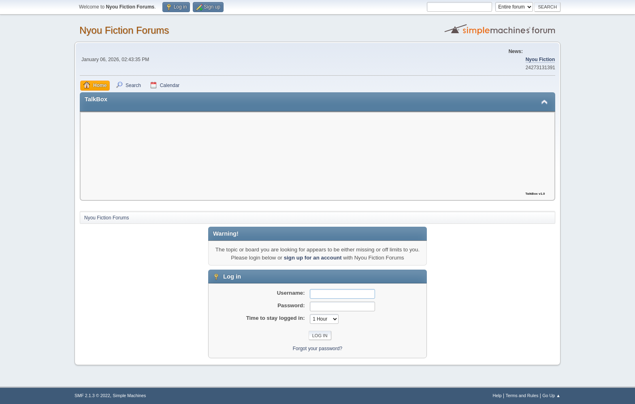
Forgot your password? (318, 348)
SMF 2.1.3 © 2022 (92, 395)
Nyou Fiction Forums (124, 30)
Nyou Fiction (540, 59)
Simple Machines (129, 395)
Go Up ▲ (551, 395)
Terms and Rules (522, 395)
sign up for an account (313, 258)
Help (497, 395)
